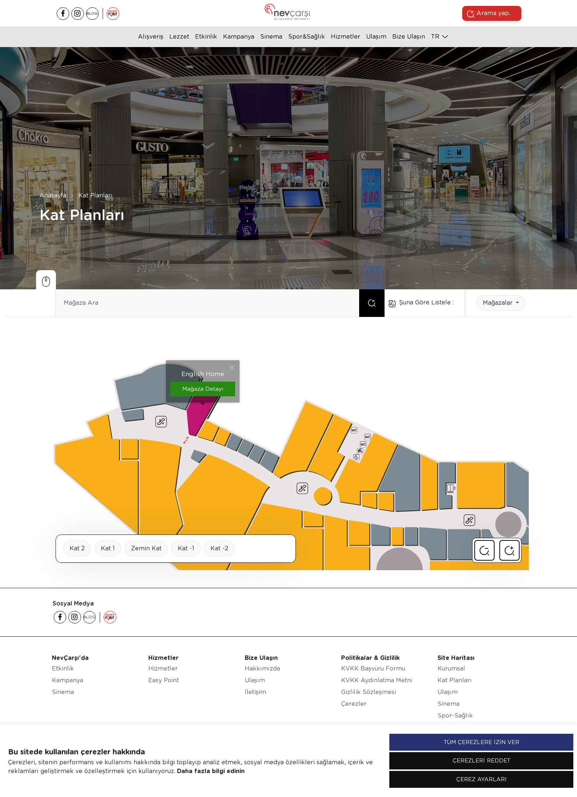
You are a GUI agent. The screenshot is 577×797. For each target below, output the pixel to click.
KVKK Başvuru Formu (373, 668)
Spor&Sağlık (306, 36)
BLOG (92, 13)
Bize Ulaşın (408, 36)
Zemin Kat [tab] (146, 548)
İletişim (255, 692)
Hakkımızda (262, 668)
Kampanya (238, 36)
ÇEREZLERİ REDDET (481, 760)
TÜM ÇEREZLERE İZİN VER (481, 742)
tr (435, 36)
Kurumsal (451, 668)
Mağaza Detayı (202, 389)
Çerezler (354, 703)
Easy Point (163, 680)
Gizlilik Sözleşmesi (368, 692)
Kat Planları (95, 195)
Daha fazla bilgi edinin (211, 771)
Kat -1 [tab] (186, 548)
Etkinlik (206, 36)
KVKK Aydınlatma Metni (376, 680)
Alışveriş (150, 36)
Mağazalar (498, 302)
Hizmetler (345, 36)
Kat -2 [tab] (219, 548)
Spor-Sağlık (455, 715)
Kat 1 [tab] (108, 548)
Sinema (271, 36)
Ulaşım (376, 36)
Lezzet (179, 36)
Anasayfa (52, 195)
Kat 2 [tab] (77, 548)
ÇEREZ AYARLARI (481, 779)
